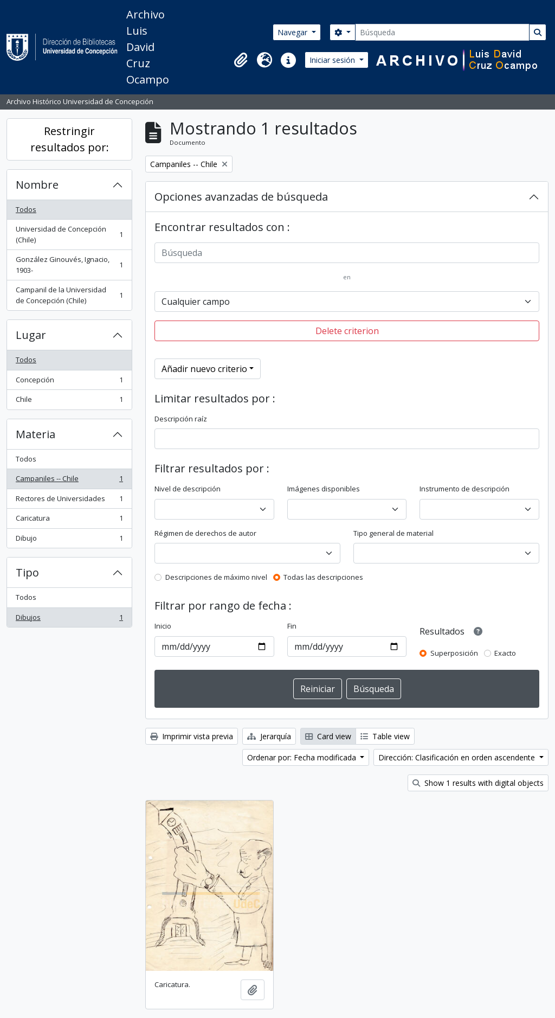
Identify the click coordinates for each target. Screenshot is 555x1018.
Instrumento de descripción (464, 489)
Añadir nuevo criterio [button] (204, 369)
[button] (241, 60)
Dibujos (69, 619)
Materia (35, 434)
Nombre (37, 184)
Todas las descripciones (323, 577)
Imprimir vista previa (191, 736)
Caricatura (69, 520)
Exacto (505, 653)
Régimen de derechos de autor (205, 533)
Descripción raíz (180, 419)
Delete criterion (347, 331)
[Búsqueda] (442, 32)
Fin (291, 626)
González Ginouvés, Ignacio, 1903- (69, 264)
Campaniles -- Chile (69, 480)
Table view (385, 736)
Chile (69, 401)
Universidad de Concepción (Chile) (69, 234)
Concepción (69, 382)
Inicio (162, 626)
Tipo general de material (393, 533)
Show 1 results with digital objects (478, 783)
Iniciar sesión (333, 60)
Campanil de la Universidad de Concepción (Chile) (69, 295)
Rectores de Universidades (69, 501)
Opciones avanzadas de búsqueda (241, 196)
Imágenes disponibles (323, 489)
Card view (328, 736)
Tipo (27, 572)
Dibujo (69, 540)
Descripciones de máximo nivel (216, 577)
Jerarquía (269, 736)
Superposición (454, 653)
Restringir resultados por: (69, 139)
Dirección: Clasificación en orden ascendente (457, 757)
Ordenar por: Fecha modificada (302, 757)
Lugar (31, 335)
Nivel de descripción (187, 489)
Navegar (293, 32)
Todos (26, 209)
